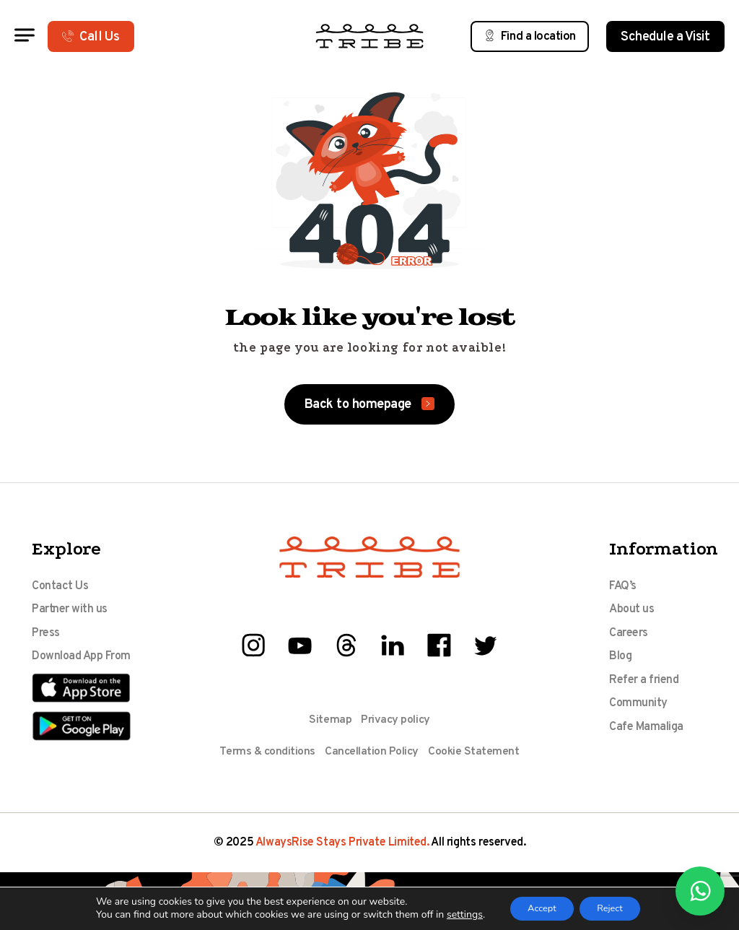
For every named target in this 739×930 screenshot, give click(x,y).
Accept (536, 907)
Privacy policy (396, 720)
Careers (628, 635)
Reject (615, 907)
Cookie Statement (475, 751)
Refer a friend (643, 684)
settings (454, 914)
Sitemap (329, 720)
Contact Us (60, 586)
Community (638, 709)
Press (46, 635)
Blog (620, 660)
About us (631, 611)
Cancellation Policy (371, 751)
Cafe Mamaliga (646, 733)
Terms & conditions (266, 751)
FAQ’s (623, 586)
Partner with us (70, 611)
